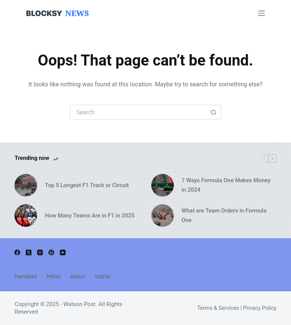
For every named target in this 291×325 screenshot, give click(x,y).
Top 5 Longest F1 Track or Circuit (87, 185)
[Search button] (213, 112)
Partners (25, 277)
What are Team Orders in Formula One (223, 215)
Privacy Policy (259, 308)
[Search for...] (138, 112)
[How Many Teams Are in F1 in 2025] (25, 215)
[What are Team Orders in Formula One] (162, 215)
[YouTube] (63, 252)
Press (54, 277)
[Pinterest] (51, 252)
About (77, 277)
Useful (103, 277)
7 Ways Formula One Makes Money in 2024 (226, 185)
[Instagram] (40, 252)
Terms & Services (218, 308)
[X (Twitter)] (28, 252)
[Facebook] (17, 252)
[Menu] (261, 13)
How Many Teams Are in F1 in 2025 (90, 215)
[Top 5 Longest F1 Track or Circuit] (25, 185)
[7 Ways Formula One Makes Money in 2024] (162, 185)
